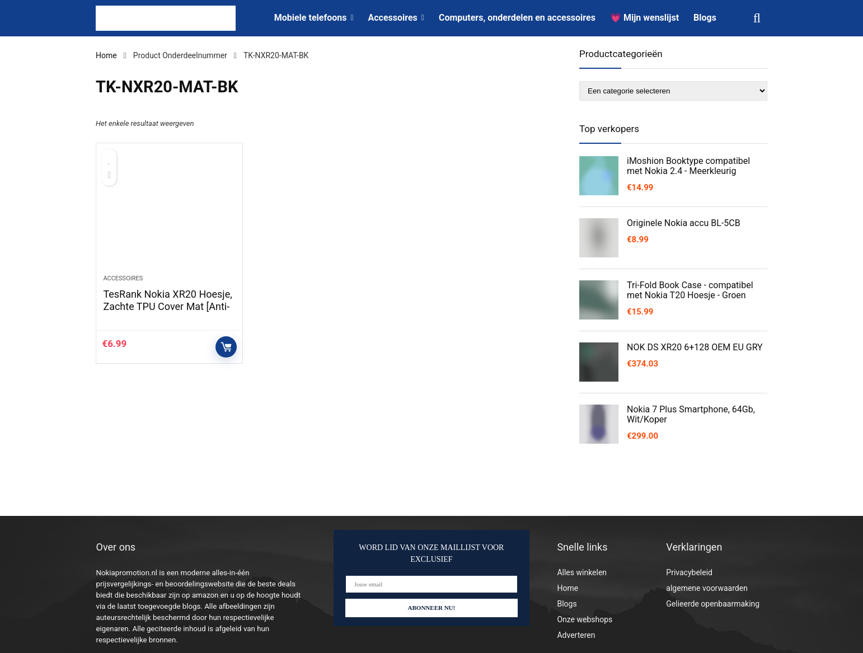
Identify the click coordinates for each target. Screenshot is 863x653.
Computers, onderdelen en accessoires (517, 17)
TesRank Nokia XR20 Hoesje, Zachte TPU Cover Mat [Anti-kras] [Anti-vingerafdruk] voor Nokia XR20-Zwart (167, 312)
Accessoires (393, 17)
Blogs (704, 17)
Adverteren (576, 635)
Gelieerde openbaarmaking (712, 603)
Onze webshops (584, 619)
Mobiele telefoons (310, 17)
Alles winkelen (582, 572)
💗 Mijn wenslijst (644, 17)
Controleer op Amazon (226, 347)
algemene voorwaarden (707, 588)
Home (106, 55)
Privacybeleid (689, 572)
